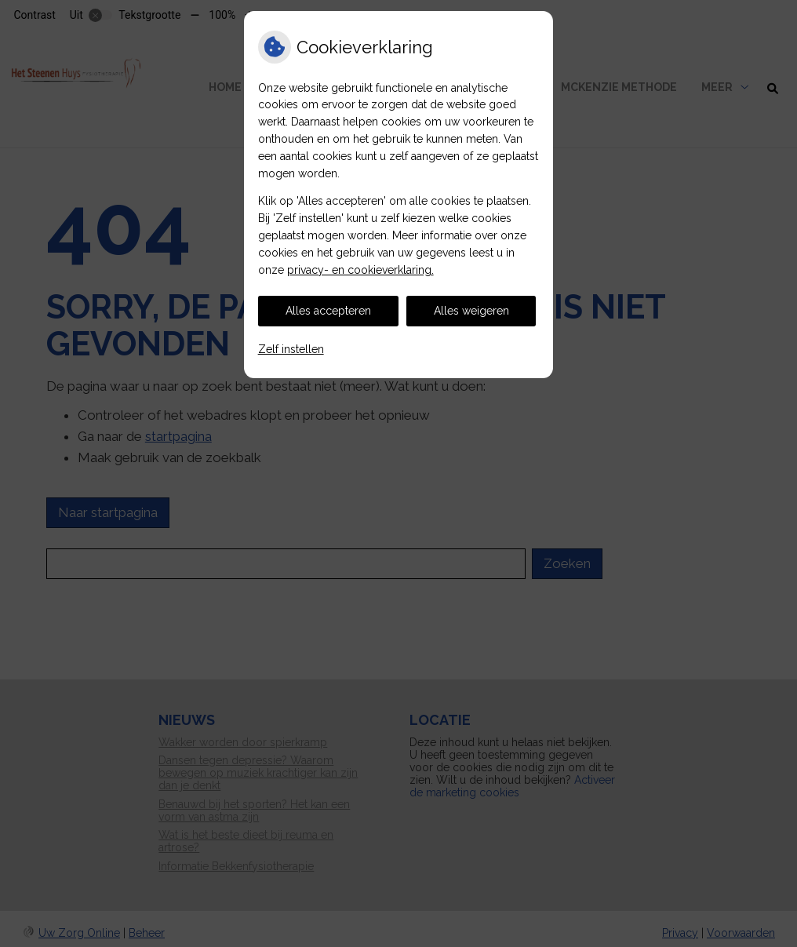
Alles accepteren (328, 310)
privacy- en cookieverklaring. (360, 270)
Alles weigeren (471, 310)
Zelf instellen (291, 349)
